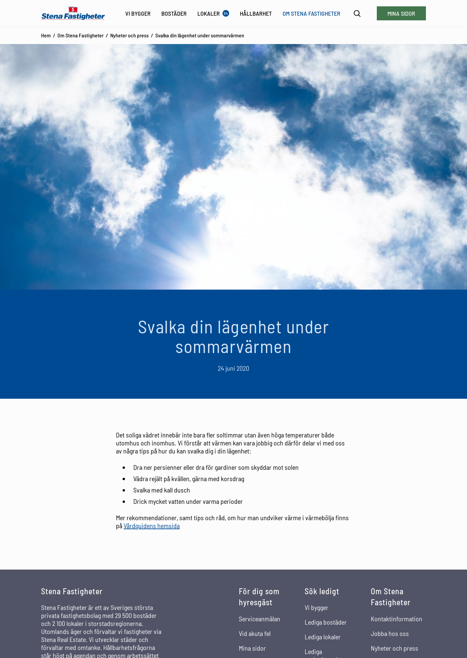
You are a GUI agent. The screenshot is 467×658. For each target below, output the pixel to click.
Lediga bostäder (326, 622)
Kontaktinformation (396, 619)
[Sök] (357, 13)
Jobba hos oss (390, 633)
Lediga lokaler (323, 637)
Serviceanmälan (259, 619)
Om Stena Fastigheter (80, 35)
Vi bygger (316, 607)
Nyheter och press (129, 35)
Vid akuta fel (255, 633)
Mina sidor (401, 13)
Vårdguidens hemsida (152, 526)
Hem (46, 35)
